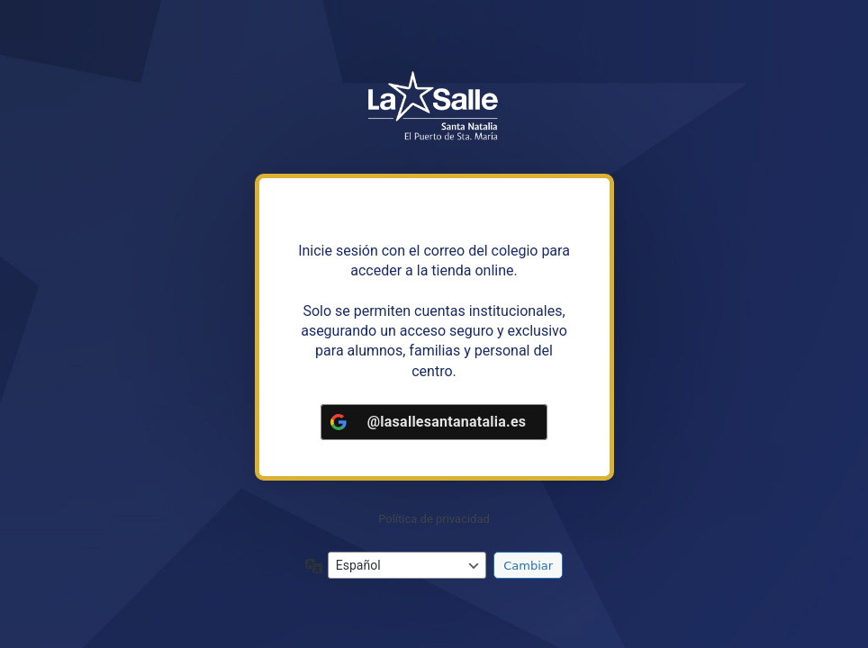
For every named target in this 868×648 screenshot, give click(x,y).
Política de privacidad (434, 519)
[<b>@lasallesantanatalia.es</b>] (434, 422)
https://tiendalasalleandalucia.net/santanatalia (434, 107)
